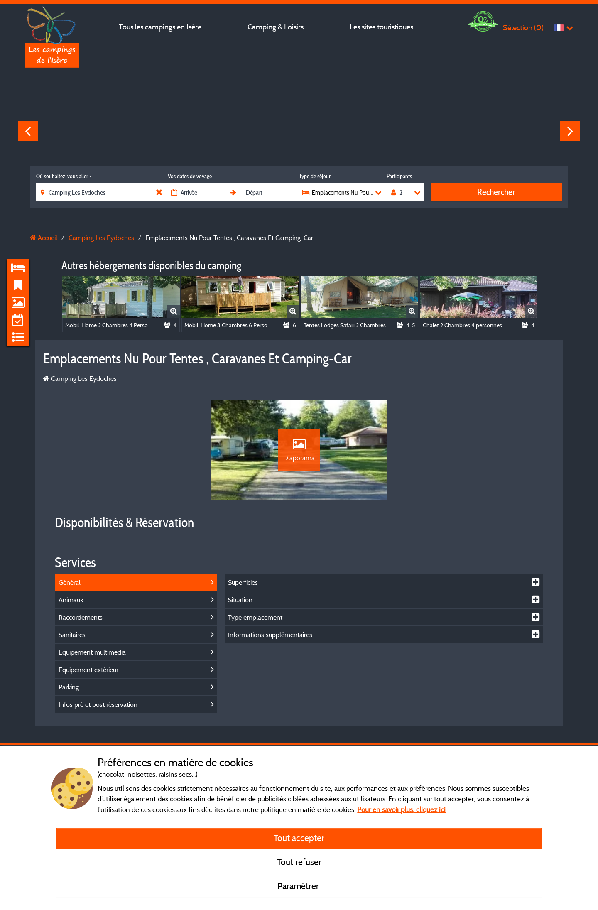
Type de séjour (315, 176)
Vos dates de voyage (190, 176)
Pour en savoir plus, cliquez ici (401, 809)
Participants (399, 176)
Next (570, 131)
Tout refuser (299, 861)
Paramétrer (299, 886)
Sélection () (523, 27)
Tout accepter (299, 837)
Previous (28, 131)
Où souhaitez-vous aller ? (63, 176)
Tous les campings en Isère (160, 27)
